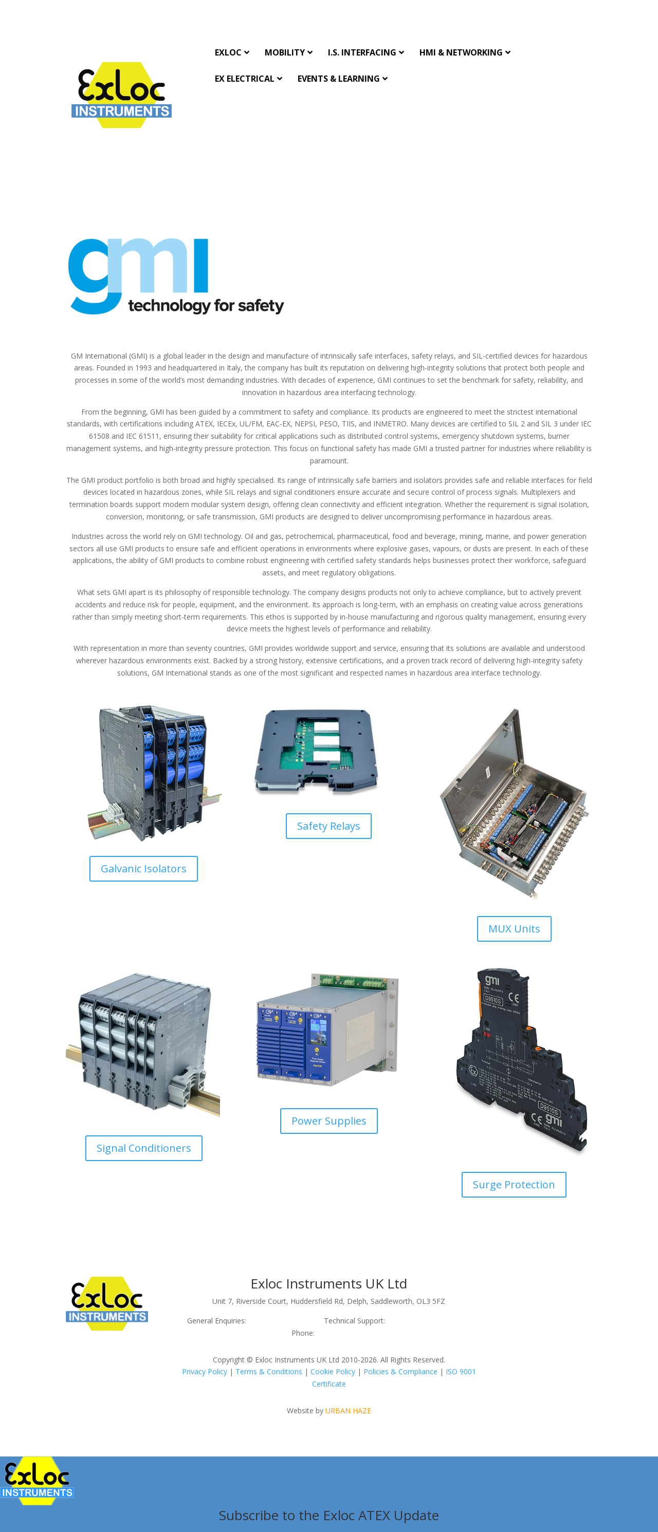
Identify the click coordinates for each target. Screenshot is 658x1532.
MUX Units (514, 929)
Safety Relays (328, 826)
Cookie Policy (332, 1371)
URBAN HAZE (348, 1410)
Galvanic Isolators (144, 868)
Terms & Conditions (268, 1371)
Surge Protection (514, 1184)
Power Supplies (329, 1121)
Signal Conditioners (144, 1148)
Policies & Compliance (400, 1371)
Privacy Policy (204, 1371)
